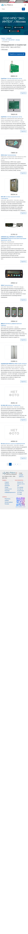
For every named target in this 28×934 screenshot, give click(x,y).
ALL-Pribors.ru (7, 5)
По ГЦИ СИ (20, 489)
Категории (18, 27)
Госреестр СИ (8, 489)
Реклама (7, 504)
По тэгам (19, 492)
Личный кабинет (9, 502)
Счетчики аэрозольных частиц (11, 116)
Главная (8, 27)
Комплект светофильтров (10, 405)
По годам (19, 494)
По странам (20, 487)
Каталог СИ (20, 482)
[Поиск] (10, 9)
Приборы (7, 483)
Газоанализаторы (8, 155)
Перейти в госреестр (17, 54)
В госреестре (14, 31)
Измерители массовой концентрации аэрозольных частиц (13, 238)
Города (6, 487)
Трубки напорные (14, 363)
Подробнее (23, 92)
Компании (7, 485)
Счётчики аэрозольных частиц (11, 78)
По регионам (20, 490)
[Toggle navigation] (25, 5)
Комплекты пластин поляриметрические (13, 443)
